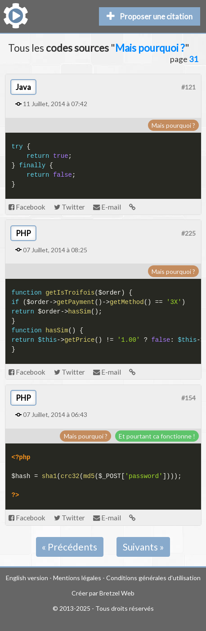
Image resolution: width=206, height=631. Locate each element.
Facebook (27, 207)
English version (27, 578)
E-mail (107, 207)
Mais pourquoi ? (173, 125)
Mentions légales (77, 578)
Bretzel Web (116, 593)
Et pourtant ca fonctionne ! (157, 436)
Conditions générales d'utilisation (153, 578)
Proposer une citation (150, 16)
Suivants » (143, 546)
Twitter (69, 207)
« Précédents (69, 546)
